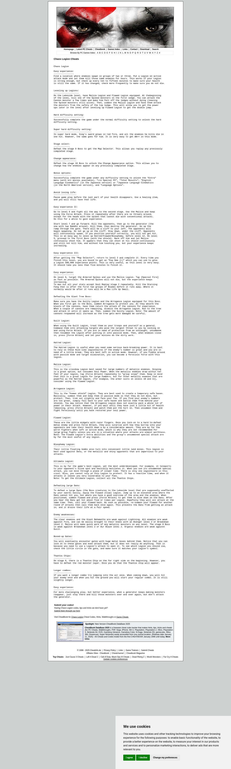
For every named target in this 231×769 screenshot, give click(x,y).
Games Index (114, 49)
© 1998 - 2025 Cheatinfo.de (89, 757)
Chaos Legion (77, 723)
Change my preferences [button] (165, 757)
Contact (134, 49)
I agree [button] (129, 757)
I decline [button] (143, 757)
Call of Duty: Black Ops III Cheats (115, 763)
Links (124, 49)
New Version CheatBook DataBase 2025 (112, 730)
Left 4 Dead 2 (92, 763)
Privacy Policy (110, 757)
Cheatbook (100, 49)
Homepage (69, 49)
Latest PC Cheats (84, 49)
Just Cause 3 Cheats (75, 763)
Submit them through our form (67, 717)
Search (155, 49)
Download (144, 49)
